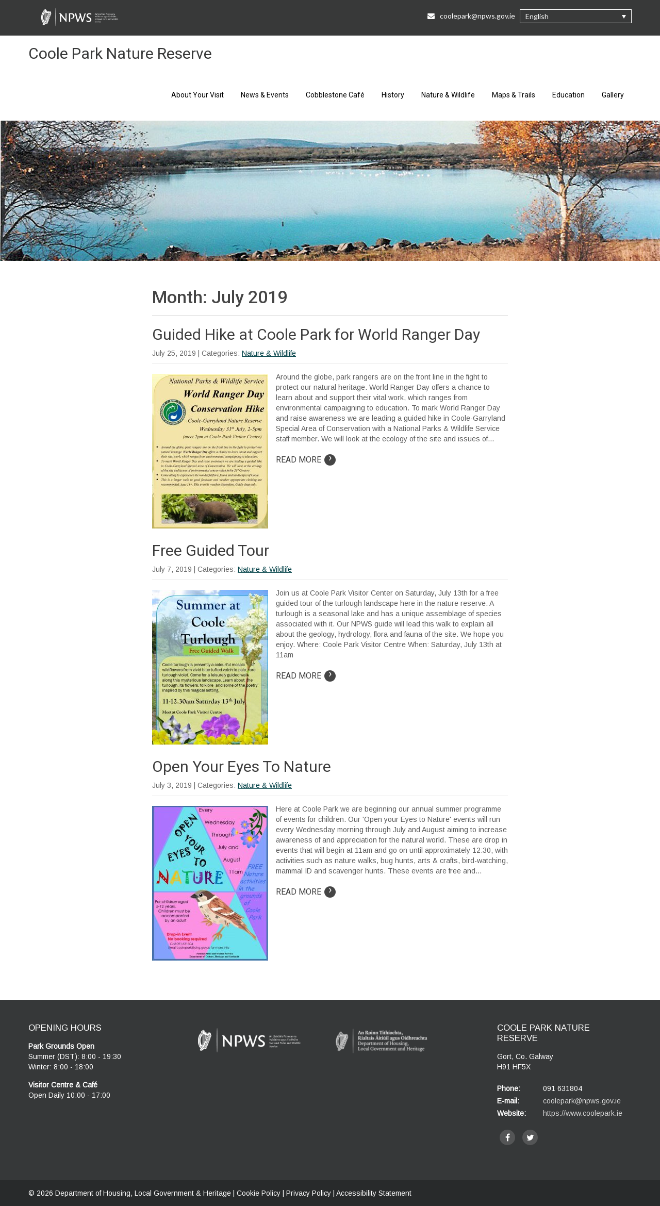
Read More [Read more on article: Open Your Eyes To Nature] (306, 892)
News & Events (265, 95)
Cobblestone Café (335, 95)
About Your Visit (197, 95)
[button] (576, 16)
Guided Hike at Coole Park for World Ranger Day (316, 334)
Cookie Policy (258, 1193)
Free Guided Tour (210, 550)
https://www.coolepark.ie (582, 1113)
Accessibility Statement (373, 1193)
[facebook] (507, 1137)
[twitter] (530, 1137)
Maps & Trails (513, 95)
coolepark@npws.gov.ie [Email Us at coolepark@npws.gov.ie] (471, 15)
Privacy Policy (308, 1193)
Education (568, 95)
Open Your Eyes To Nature (241, 766)
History (393, 95)
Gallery (613, 95)
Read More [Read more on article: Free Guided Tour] (306, 676)
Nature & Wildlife (448, 95)
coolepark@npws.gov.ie (582, 1101)
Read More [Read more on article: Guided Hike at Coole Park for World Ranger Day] (306, 460)
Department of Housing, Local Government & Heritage (144, 1193)
